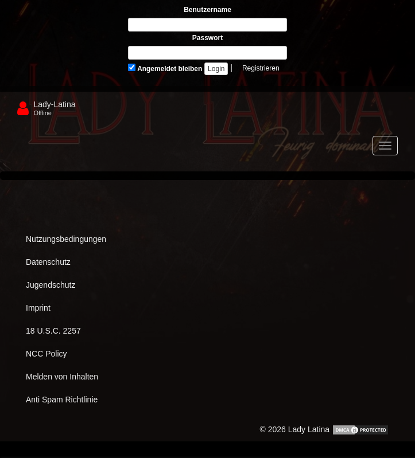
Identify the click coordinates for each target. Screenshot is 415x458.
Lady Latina (308, 429)
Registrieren (261, 68)
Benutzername (207, 10)
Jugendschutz (50, 284)
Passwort (207, 38)
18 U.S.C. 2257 (53, 330)
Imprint (38, 307)
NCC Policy (46, 353)
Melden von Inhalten (62, 376)
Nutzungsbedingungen (66, 239)
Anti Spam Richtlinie (62, 399)
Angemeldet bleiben (165, 68)
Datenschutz (48, 262)
